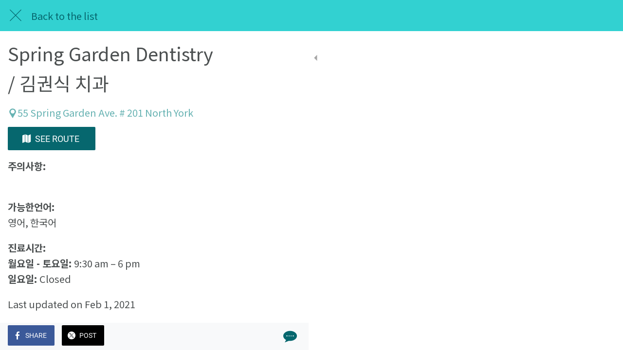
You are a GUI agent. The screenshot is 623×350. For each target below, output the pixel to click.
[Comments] (272, 336)
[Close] (15, 15)
